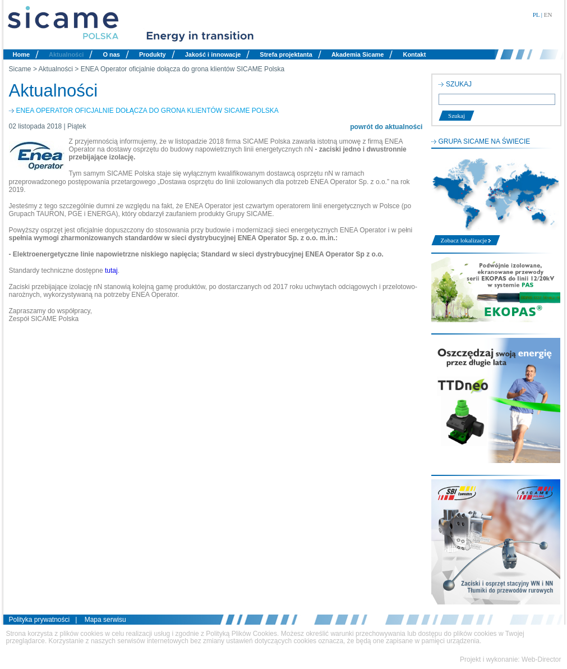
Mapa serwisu (105, 620)
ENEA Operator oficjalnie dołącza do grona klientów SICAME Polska (183, 69)
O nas (111, 54)
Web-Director (541, 659)
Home (21, 54)
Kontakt (414, 54)
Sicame (20, 69)
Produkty (152, 54)
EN (548, 14)
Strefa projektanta (286, 54)
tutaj (111, 270)
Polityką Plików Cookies (241, 634)
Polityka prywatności (39, 620)
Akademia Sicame (357, 54)
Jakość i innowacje (213, 54)
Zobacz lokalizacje (466, 240)
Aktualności (66, 54)
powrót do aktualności (386, 127)
